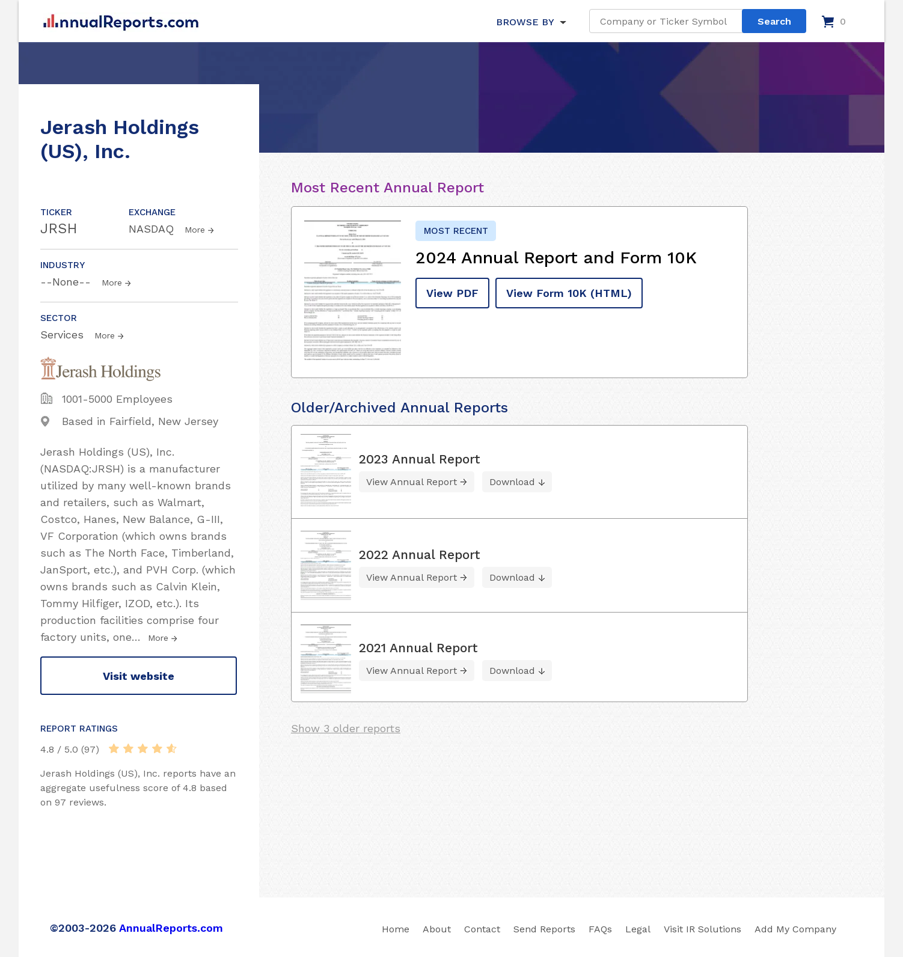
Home (395, 929)
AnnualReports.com (171, 928)
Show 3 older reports (345, 728)
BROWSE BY (525, 22)
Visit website (138, 676)
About (437, 929)
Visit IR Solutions (702, 929)
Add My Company (795, 929)
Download (512, 482)
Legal (637, 929)
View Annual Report (411, 482)
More (195, 229)
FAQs (600, 929)
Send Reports (544, 929)
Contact (482, 929)
